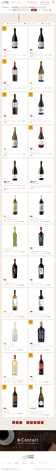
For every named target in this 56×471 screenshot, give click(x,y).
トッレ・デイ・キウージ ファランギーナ (13, 315)
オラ (5, 119)
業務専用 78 (33, 53)
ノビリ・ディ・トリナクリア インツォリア (14, 380)
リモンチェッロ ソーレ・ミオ (11, 250)
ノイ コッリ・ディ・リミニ (36, 119)
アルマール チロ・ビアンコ (10, 219)
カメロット (32, 380)
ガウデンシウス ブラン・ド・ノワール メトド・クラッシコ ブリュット (41, 412)
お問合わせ (32, 463)
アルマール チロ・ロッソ (36, 219)
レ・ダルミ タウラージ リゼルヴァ (38, 251)
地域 (30, 7)
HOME (9, 463)
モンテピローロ (7, 86)
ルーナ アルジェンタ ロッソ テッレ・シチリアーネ (41, 347)
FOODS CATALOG (32, 2)
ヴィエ (31, 86)
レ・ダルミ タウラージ (9, 283)
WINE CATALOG (44, 2)
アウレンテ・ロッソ (35, 152)
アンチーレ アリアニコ (35, 283)
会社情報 (16, 463)
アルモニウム (7, 411)
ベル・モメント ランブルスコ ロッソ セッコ (40, 185)
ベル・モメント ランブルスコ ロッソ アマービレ (15, 185)
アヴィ (5, 53)
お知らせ (24, 463)
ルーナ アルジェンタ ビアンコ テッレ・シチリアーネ (15, 347)
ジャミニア (6, 152)
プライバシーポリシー (43, 463)
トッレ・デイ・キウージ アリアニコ (38, 315)
